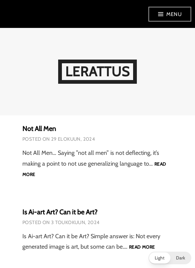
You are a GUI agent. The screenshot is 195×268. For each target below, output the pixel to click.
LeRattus (97, 71)
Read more (142, 247)
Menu (174, 14)
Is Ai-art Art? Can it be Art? (59, 212)
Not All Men (39, 129)
